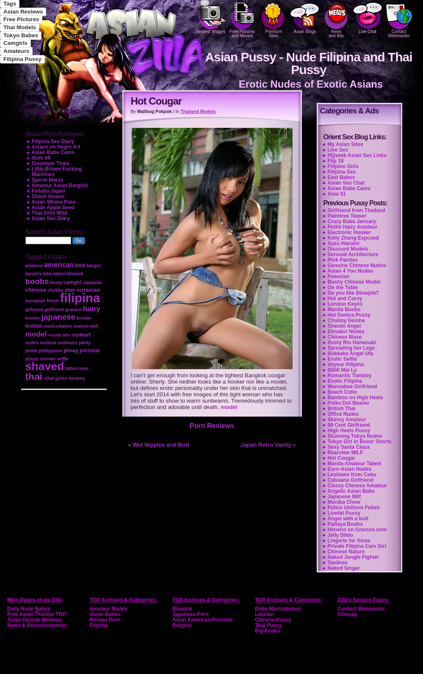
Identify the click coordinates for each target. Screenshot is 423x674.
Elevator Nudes (346, 331)
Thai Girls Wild (49, 213)
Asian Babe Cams (349, 188)
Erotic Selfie (342, 359)
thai (33, 376)
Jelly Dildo (340, 535)
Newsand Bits (336, 19)
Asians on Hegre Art (56, 147)
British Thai (342, 409)
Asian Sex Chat (346, 183)
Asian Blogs (305, 17)
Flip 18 (336, 161)
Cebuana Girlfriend (350, 480)
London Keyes (345, 304)
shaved (44, 366)
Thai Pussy (268, 625)
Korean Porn (105, 620)
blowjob (74, 273)
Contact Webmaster (399, 19)
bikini (59, 273)
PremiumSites (273, 19)
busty (56, 282)
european (35, 300)
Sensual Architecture (353, 254)
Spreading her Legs (351, 348)
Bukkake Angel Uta (350, 353)
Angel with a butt (348, 519)
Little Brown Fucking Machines (57, 171)
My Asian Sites (345, 144)
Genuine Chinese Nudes (357, 265)
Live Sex (338, 150)
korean (84, 317)
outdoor (48, 342)
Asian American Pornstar (202, 620)
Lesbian (264, 614)
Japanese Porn (190, 614)
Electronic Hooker (349, 232)
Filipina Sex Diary (53, 141)
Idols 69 (41, 158)
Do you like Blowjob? (353, 293)
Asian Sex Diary (51, 218)
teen (83, 368)
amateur (34, 265)
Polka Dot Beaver (349, 403)
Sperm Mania (48, 180)
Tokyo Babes (20, 35)
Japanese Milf (344, 497)
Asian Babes (105, 614)
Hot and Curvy (345, 298)
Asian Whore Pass (54, 202)
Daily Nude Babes (28, 609)
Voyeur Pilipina (346, 364)
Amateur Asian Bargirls (60, 185)
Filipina (99, 625)
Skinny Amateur (347, 420)
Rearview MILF (345, 453)
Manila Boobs (344, 309)
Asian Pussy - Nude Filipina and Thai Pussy (308, 63)
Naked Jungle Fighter (353, 557)
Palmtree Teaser (347, 216)
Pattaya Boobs (345, 524)
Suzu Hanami (343, 243)
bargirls (33, 273)
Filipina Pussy (22, 59)
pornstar (90, 351)
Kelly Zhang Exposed (353, 238)
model (229, 407)
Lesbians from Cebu (352, 475)
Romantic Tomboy (350, 375)
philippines (50, 350)
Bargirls (181, 625)
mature (81, 326)
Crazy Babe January (352, 221)
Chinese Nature (346, 552)
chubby (55, 290)
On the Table (343, 287)
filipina (80, 298)
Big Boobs (267, 631)
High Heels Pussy (349, 431)
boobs (37, 281)
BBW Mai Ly (342, 370)
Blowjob (182, 609)
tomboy (77, 378)
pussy (32, 358)
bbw (47, 273)
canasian (92, 282)
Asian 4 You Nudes (350, 271)
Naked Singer (344, 568)
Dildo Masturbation (278, 609)
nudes (32, 342)
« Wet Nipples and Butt (158, 445)
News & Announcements (36, 625)
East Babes (341, 177)
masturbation (58, 326)
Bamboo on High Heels (355, 398)
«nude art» (59, 334)
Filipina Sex (342, 172)
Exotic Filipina (345, 381)
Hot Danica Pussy (349, 315)
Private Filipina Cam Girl (357, 546)
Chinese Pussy (273, 620)
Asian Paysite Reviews (34, 620)
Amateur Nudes (108, 609)
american (59, 264)
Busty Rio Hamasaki (352, 342)
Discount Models (348, 249)
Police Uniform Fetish (354, 508)
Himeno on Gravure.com (357, 530)
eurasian (88, 290)
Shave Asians (48, 196)
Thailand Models (198, 111)
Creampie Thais (50, 163)
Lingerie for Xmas (349, 541)
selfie (62, 358)
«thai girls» (55, 378)
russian (47, 358)
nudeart (81, 335)
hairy (91, 308)
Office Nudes (343, 414)
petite (31, 350)
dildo (70, 290)
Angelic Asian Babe (351, 491)
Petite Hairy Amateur (353, 227)
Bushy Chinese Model (354, 282)
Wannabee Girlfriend (352, 386)
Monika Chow (344, 502)
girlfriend (54, 309)
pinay (71, 350)
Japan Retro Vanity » (268, 445)
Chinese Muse (345, 337)
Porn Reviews (212, 425)
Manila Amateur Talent (355, 464)
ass (80, 265)
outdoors (67, 342)
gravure (73, 309)
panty (85, 342)
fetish (52, 300)
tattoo (71, 368)
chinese (36, 290)
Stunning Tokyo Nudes (355, 436)
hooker (33, 317)
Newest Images (211, 17)
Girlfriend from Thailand (357, 210)
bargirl (94, 265)
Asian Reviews (23, 11)
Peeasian (339, 276)
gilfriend (34, 309)
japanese (58, 316)
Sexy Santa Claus (349, 447)
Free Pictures (21, 19)
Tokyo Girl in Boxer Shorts (360, 442)
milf (94, 326)
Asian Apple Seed (53, 207)
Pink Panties (343, 260)
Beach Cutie (342, 392)
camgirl (73, 282)
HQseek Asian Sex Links (357, 155)
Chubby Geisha (346, 320)
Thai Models (19, 27)
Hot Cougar (341, 458)
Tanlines (338, 563)
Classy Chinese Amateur (357, 486)
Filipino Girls (343, 166)
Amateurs (16, 51)
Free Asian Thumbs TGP (36, 614)
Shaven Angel (344, 326)
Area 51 (337, 194)
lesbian (34, 326)
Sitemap (347, 614)
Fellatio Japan (49, 191)
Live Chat (367, 17)
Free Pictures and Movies (242, 19)
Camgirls (15, 43)
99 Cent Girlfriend (349, 425)
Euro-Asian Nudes (350, 469)
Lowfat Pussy (344, 513)
